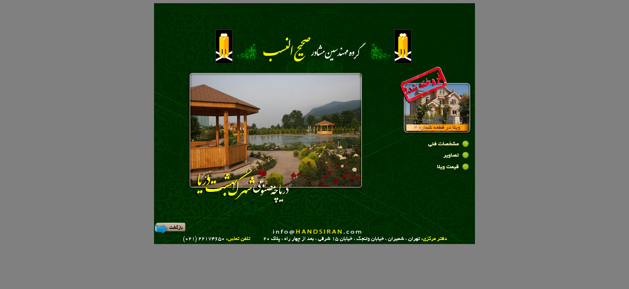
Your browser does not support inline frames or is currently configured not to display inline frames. (276, 140)
